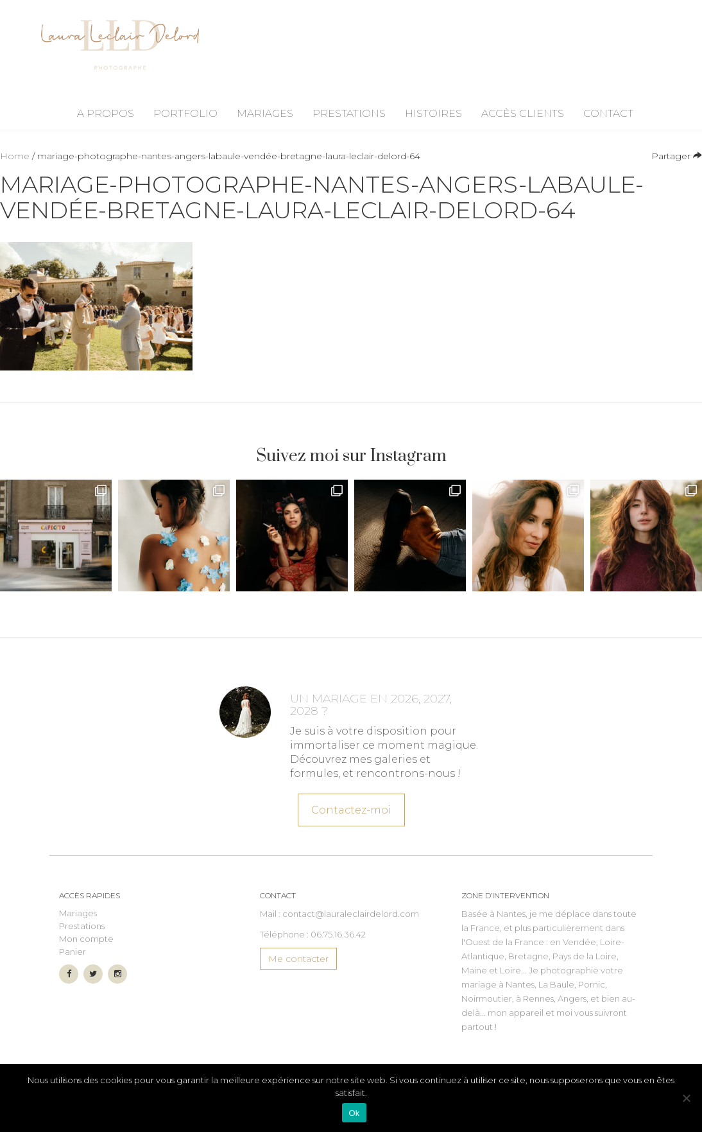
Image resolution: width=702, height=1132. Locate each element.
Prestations (349, 113)
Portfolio (185, 113)
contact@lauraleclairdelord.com (350, 914)
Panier (72, 951)
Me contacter (298, 958)
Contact (608, 113)
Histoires (433, 113)
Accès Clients (522, 113)
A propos (105, 113)
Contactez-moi (351, 808)
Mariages (265, 113)
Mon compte (86, 939)
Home (15, 156)
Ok (353, 1113)
